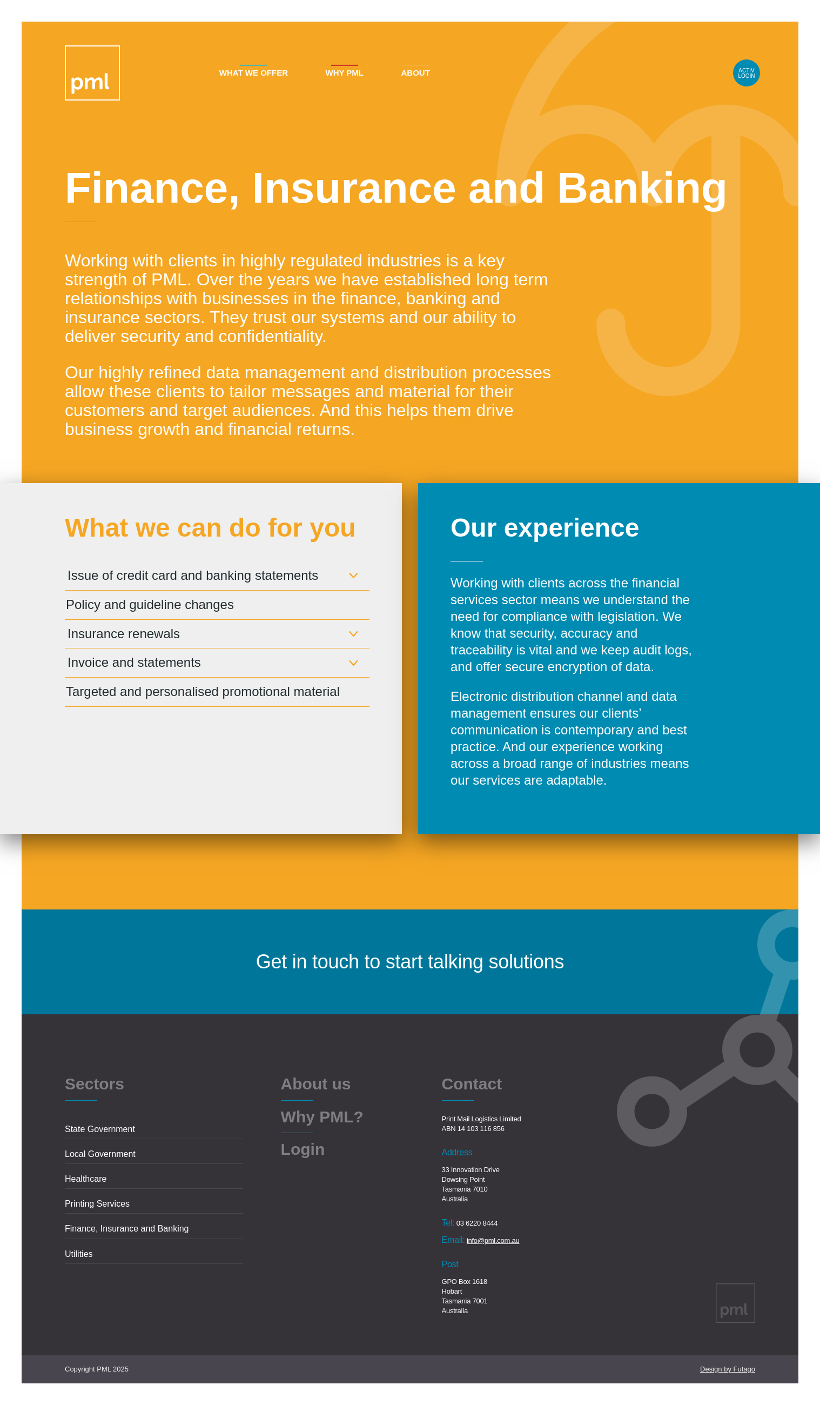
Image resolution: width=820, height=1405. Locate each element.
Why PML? (322, 1117)
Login (746, 72)
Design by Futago (727, 1369)
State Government (100, 1129)
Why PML (344, 72)
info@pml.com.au (493, 1240)
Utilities (79, 1254)
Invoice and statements (134, 662)
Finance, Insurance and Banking (127, 1228)
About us (316, 1084)
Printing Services (97, 1203)
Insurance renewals (124, 633)
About (415, 72)
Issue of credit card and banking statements (193, 575)
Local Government (100, 1154)
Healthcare (85, 1178)
